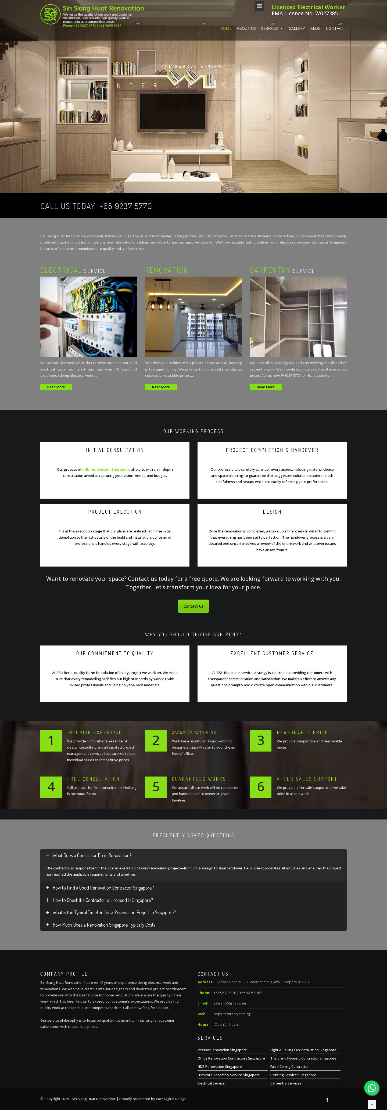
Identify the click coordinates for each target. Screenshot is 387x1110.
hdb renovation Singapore (106, 469)
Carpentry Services (286, 1083)
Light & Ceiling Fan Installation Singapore (303, 1049)
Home (225, 181)
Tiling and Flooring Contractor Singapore (303, 1058)
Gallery (297, 181)
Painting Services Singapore (293, 1074)
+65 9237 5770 (125, 206)
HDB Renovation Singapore (220, 1066)
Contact (335, 181)
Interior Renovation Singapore (222, 1049)
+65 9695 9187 (250, 992)
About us (246, 181)
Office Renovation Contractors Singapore (231, 1058)
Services (272, 181)
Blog (315, 181)
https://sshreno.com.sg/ (232, 1013)
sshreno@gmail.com (230, 1003)
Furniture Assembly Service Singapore (229, 1074)
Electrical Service (211, 1083)
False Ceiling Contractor (289, 1066)
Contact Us (193, 606)
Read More (56, 386)
